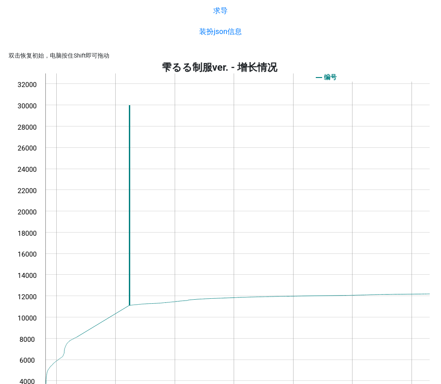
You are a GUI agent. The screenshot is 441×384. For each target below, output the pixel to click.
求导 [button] (220, 10)
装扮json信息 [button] (220, 31)
